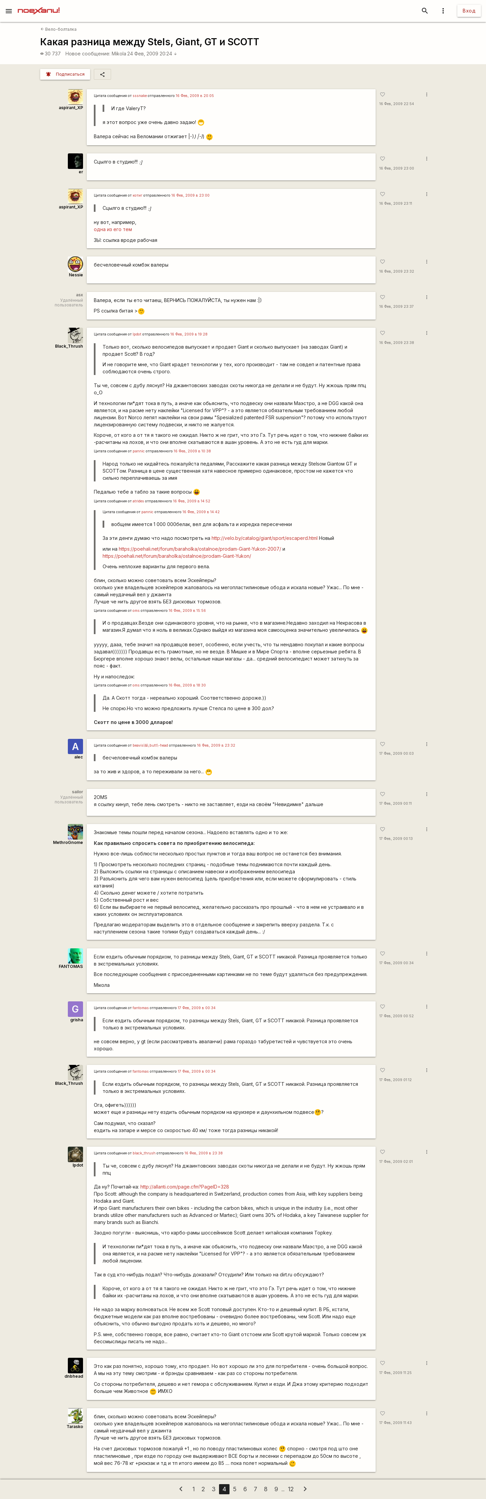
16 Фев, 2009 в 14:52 (191, 501)
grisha (76, 1019)
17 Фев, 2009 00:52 (396, 1016)
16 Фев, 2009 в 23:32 (216, 745)
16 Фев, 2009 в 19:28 (189, 334)
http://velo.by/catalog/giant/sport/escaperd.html (265, 538)
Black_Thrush (69, 346)
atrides (138, 501)
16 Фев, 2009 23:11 (395, 203)
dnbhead (73, 1376)
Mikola (119, 53)
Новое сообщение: (87, 53)
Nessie (76, 274)
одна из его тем (113, 229)
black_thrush (144, 1153)
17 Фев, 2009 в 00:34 (197, 1008)
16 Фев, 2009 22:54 (396, 104)
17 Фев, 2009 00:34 (396, 963)
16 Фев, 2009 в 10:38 (192, 451)
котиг (137, 195)
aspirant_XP (71, 107)
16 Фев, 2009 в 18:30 (187, 685)
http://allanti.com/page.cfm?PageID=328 (184, 1187)
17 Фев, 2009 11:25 (395, 1373)
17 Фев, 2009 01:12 (395, 1080)
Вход (469, 11)
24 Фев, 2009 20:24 (152, 53)
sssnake (140, 96)
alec (78, 756)
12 (291, 1489)
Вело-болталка (58, 29)
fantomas (141, 1008)
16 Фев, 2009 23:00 (396, 168)
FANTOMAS (71, 966)
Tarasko (74, 1426)
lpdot (137, 334)
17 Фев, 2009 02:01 (396, 1161)
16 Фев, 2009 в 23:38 (204, 1153)
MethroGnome (68, 842)
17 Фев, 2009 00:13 (396, 838)
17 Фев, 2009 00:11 (395, 803)
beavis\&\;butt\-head (150, 745)
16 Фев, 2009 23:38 (396, 343)
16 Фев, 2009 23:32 (396, 271)
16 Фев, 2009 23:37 (396, 306)
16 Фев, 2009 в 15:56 (187, 610)
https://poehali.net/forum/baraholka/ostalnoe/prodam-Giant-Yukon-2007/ (200, 549)
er (81, 171)
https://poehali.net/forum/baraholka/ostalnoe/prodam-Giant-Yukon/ (177, 556)
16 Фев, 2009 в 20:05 (195, 96)
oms (136, 610)
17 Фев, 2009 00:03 (396, 753)
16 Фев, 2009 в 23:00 (190, 195)
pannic (139, 451)
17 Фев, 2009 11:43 (395, 1423)
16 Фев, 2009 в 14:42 (201, 512)
